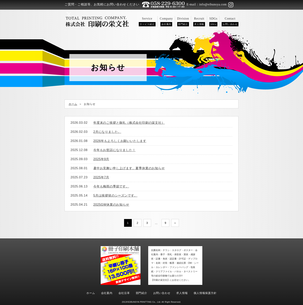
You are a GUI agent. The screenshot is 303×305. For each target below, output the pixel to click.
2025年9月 (101, 159)
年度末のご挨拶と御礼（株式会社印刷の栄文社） (129, 122)
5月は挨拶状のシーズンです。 (115, 195)
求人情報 (182, 293)
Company (166, 21)
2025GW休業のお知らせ (111, 204)
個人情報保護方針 (205, 293)
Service (147, 21)
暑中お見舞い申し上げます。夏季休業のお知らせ (129, 168)
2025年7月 (101, 177)
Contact (230, 21)
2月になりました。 (107, 131)
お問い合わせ (161, 293)
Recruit (199, 21)
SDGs (213, 21)
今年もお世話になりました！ (114, 150)
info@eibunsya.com (213, 4)
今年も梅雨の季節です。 (111, 186)
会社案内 (106, 293)
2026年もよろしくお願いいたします (119, 141)
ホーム (90, 293)
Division (183, 21)
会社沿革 (124, 293)
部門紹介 (141, 293)
